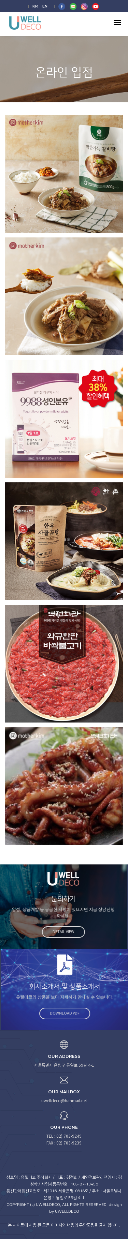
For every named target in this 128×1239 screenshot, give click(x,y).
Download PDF (67, 1013)
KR (35, 6)
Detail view (61, 932)
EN (44, 6)
